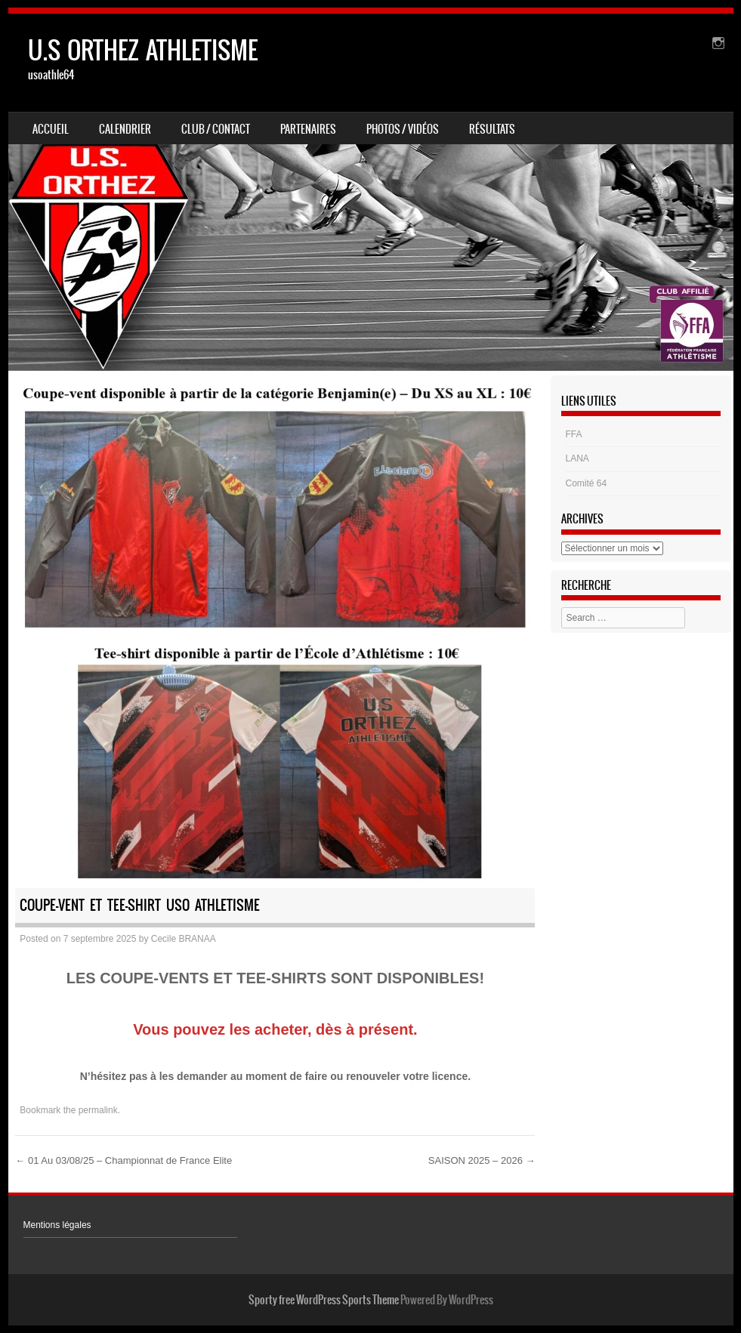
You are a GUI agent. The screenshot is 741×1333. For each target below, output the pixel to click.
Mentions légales (57, 1225)
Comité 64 (586, 483)
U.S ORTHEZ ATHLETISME (143, 50)
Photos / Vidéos (402, 129)
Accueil (50, 129)
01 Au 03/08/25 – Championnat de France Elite (123, 1160)
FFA (574, 434)
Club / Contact (215, 129)
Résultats (492, 129)
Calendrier (125, 129)
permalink (98, 1110)
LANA (577, 458)
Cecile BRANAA (183, 938)
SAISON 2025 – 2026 (482, 1160)
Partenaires (308, 129)
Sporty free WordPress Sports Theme (324, 1299)
